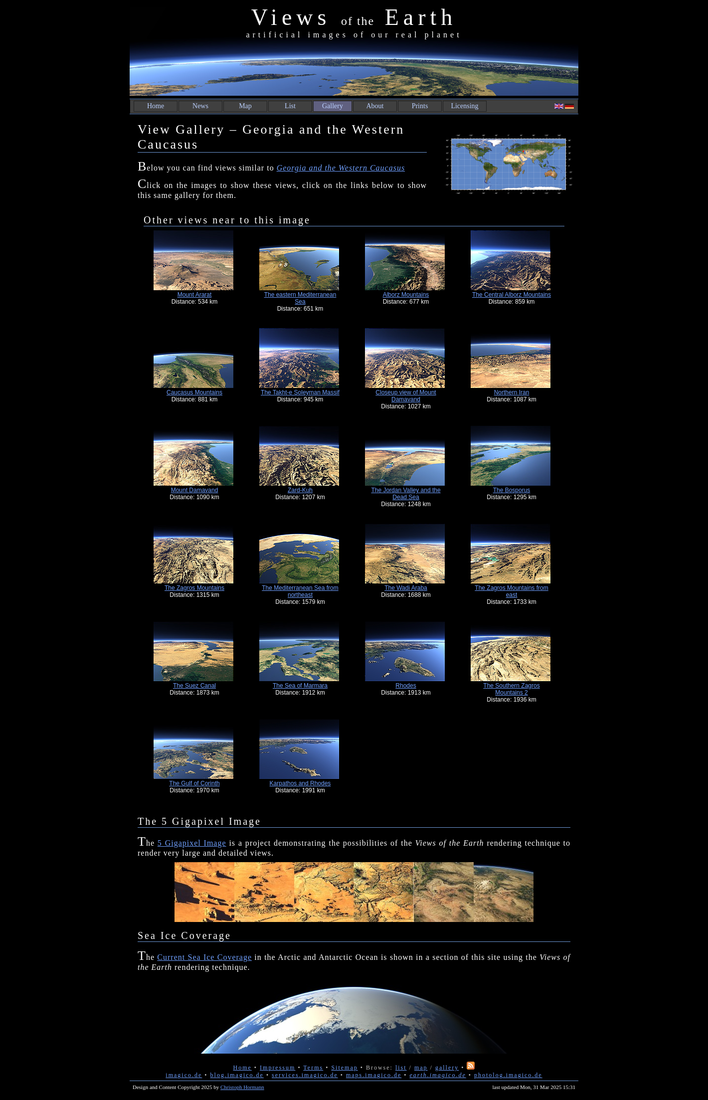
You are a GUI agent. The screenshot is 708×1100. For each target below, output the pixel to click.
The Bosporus (512, 490)
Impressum (277, 1067)
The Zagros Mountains (194, 587)
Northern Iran (512, 392)
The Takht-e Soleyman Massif (300, 392)
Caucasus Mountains (194, 392)
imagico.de (184, 1075)
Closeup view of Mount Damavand (405, 396)
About (375, 106)
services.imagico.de (305, 1075)
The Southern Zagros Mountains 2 (511, 689)
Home (155, 106)
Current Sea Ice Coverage (204, 957)
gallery (447, 1067)
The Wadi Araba (405, 587)
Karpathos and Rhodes (300, 783)
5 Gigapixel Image (192, 843)
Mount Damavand (194, 490)
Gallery (332, 106)
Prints (420, 106)
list (401, 1067)
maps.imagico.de (373, 1075)
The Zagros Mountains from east (511, 591)
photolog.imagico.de (508, 1075)
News (200, 106)
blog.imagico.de (237, 1075)
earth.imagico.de (437, 1075)
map (421, 1067)
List (290, 106)
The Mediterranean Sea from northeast (300, 591)
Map (245, 106)
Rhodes (405, 685)
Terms (313, 1067)
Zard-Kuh (300, 490)
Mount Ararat (194, 294)
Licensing (464, 106)
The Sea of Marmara (300, 685)
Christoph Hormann (242, 1087)
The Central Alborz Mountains (511, 294)
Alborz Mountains (406, 294)
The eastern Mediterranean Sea (300, 298)
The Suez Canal (194, 685)
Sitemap (344, 1067)
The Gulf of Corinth (194, 783)
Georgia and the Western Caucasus (341, 168)
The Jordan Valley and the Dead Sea (405, 494)
